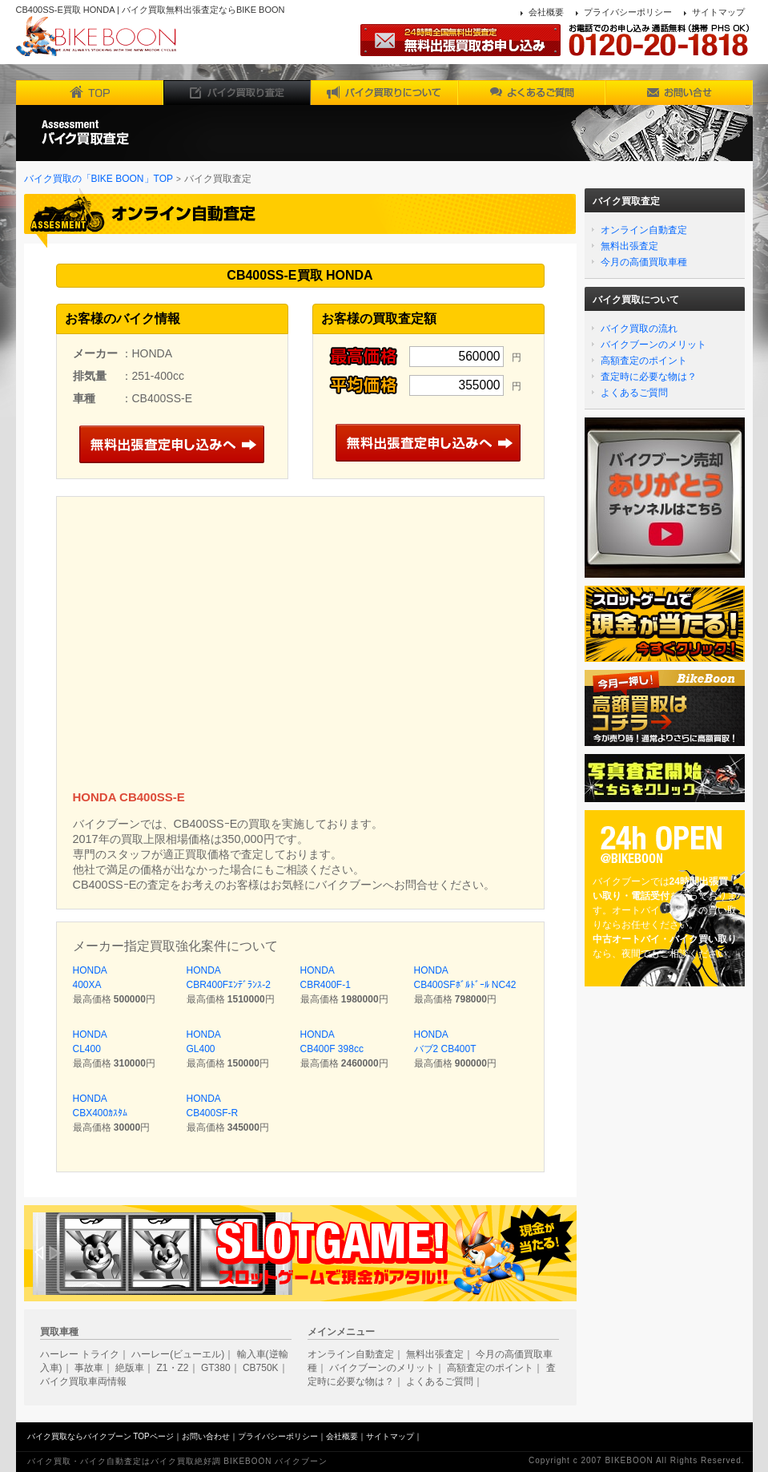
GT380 (216, 1367)
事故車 (88, 1367)
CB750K (261, 1367)
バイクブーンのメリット (653, 344)
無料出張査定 (629, 246)
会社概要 (546, 12)
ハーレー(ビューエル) (177, 1354)
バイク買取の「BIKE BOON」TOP (98, 178)
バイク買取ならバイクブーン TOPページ (100, 1436)
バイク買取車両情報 (83, 1381)
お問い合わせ (206, 1436)
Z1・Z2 (173, 1367)
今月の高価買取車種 (644, 262)
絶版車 (129, 1367)
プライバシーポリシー (628, 12)
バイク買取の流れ (639, 328)
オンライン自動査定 (644, 230)
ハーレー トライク (79, 1354)
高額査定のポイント (644, 360)
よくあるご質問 (634, 392)
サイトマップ (718, 12)
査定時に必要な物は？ (649, 376)
